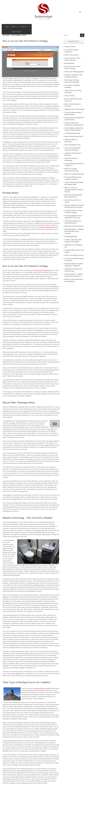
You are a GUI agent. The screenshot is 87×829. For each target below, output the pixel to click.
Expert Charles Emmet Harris (73, 136)
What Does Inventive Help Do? (74, 226)
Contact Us (45, 26)
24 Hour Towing (69, 96)
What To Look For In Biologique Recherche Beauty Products (73, 190)
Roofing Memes (11, 192)
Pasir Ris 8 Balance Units (72, 145)
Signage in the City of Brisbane (74, 109)
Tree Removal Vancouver (72, 133)
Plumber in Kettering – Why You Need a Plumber (28, 517)
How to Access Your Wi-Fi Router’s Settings (25, 41)
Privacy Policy (56, 26)
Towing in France (69, 46)
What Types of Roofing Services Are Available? (27, 682)
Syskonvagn (43, 16)
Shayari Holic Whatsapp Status (19, 402)
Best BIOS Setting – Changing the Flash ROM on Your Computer (73, 231)
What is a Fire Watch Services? (74, 255)
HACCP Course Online (71, 55)
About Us (35, 26)
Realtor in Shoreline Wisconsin (74, 174)
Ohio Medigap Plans (70, 236)
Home (27, 26)
